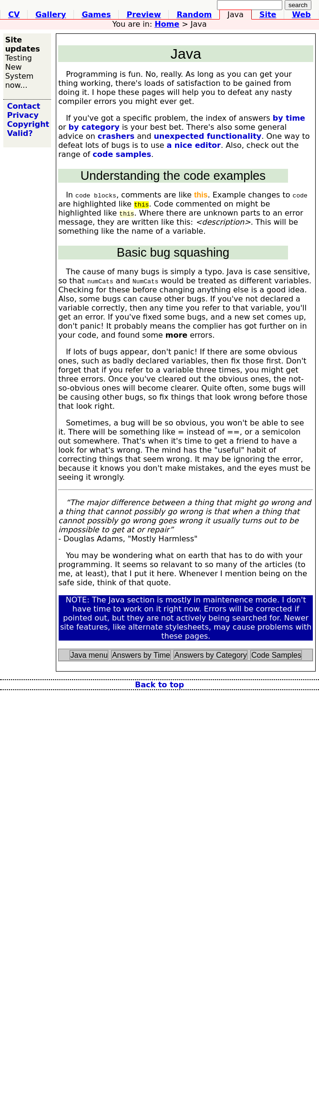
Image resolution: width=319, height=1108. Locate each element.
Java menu (89, 655)
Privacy (23, 115)
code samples (122, 154)
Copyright (28, 124)
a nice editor (194, 145)
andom (194, 14)
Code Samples (276, 655)
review (143, 14)
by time (289, 118)
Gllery (50, 14)
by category (94, 127)
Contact (24, 106)
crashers (116, 136)
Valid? (20, 133)
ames (96, 14)
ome (166, 24)
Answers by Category (211, 655)
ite (268, 14)
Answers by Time (141, 655)
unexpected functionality (207, 136)
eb (301, 14)
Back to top (159, 684)
